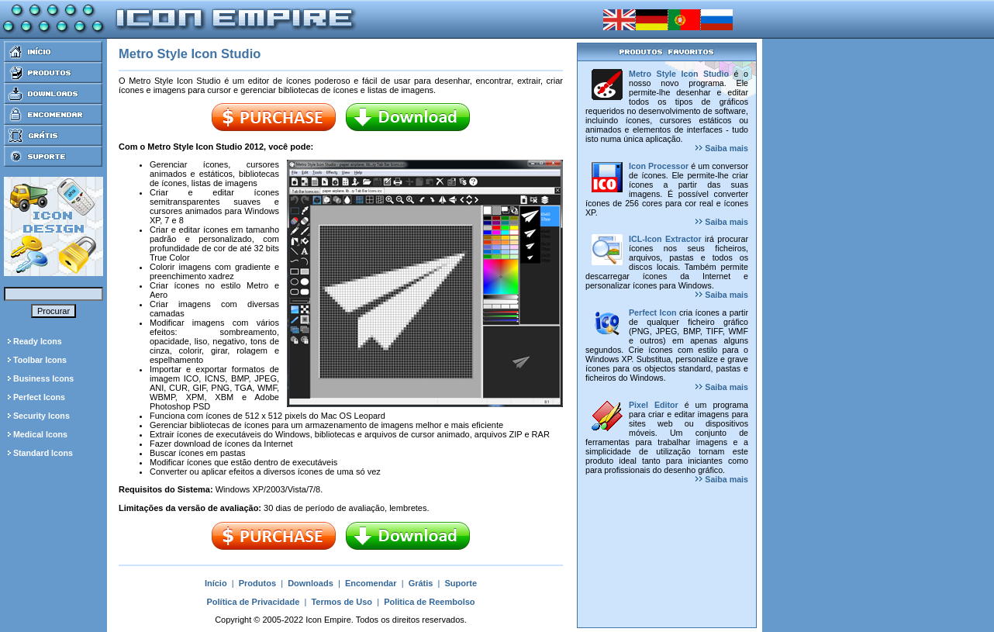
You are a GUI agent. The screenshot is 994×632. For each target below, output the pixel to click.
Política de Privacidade (252, 601)
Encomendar (371, 583)
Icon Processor (659, 166)
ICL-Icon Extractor (665, 238)
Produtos (257, 583)
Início (216, 583)
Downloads (310, 583)
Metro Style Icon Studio (679, 73)
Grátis (421, 583)
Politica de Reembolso (429, 601)
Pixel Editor (653, 404)
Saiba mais (721, 148)
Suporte (461, 583)
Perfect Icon (652, 312)
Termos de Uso (341, 601)
